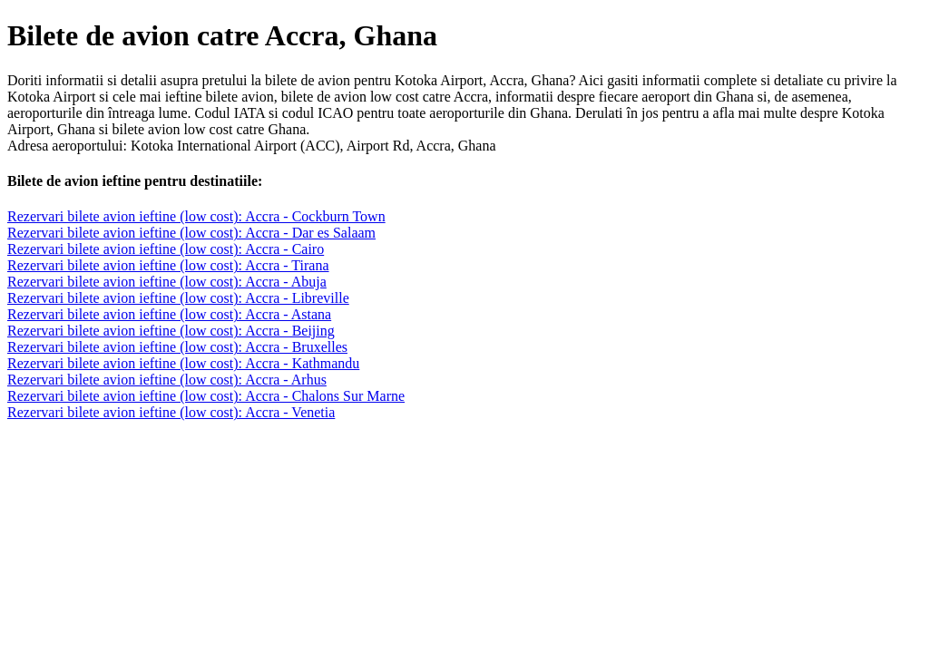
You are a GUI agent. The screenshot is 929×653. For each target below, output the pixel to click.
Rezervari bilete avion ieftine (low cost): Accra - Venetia (171, 412)
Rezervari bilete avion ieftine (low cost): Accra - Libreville (178, 298)
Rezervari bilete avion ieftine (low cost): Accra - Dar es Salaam (191, 232)
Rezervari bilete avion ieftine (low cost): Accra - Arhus (167, 379)
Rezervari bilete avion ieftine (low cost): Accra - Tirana (168, 265)
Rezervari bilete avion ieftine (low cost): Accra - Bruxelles (177, 347)
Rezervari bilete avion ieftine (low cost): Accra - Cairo (165, 249)
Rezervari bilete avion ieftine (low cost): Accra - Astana (169, 314)
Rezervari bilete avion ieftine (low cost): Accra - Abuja (167, 281)
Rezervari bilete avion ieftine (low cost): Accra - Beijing (171, 330)
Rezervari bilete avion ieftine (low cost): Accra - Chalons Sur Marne (206, 396)
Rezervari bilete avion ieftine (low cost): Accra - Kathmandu (183, 363)
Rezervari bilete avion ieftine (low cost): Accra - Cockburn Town (196, 216)
